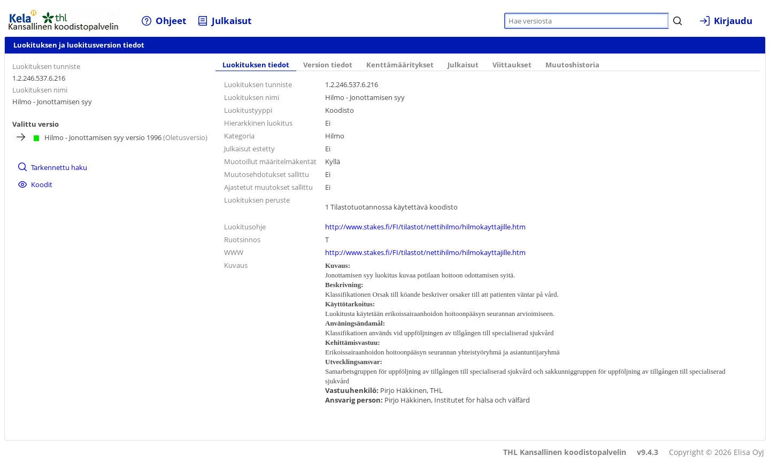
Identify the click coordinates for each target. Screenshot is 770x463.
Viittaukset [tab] (512, 64)
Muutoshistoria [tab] (572, 64)
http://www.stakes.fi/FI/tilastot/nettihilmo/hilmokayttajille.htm (425, 226)
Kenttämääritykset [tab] (400, 64)
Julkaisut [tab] (463, 64)
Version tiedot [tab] (327, 64)
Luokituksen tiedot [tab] (255, 64)
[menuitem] (163, 20)
